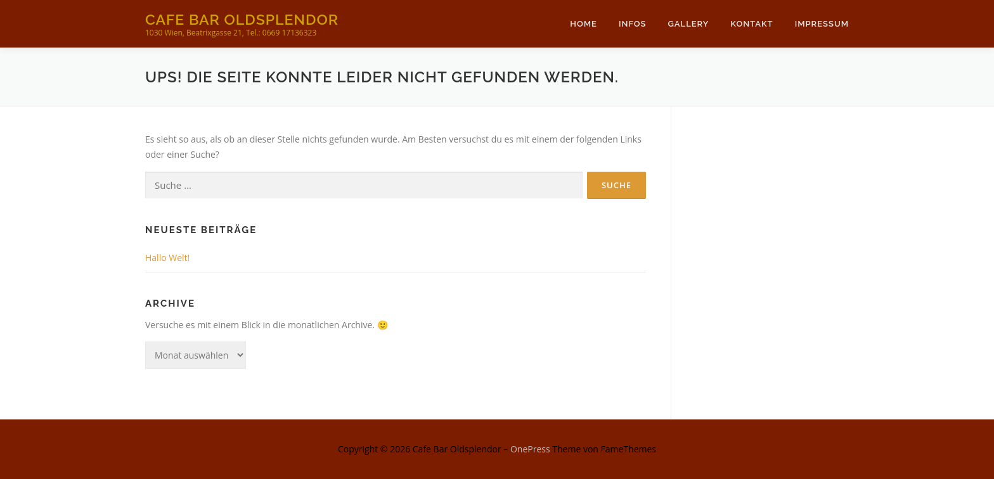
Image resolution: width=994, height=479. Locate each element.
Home (583, 24)
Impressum (822, 24)
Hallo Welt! (167, 258)
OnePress (530, 449)
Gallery (688, 24)
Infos (633, 24)
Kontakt (751, 24)
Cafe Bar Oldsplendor (242, 19)
